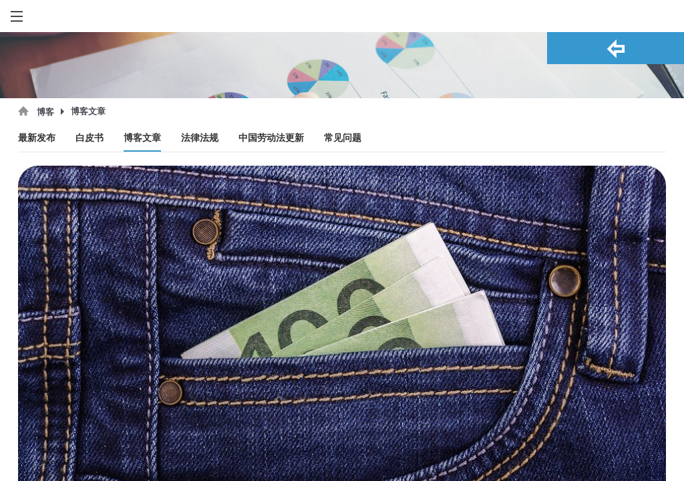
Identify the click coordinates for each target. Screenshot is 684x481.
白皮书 (89, 138)
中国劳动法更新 (271, 138)
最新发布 (36, 138)
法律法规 (199, 138)
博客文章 (142, 138)
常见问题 (342, 138)
